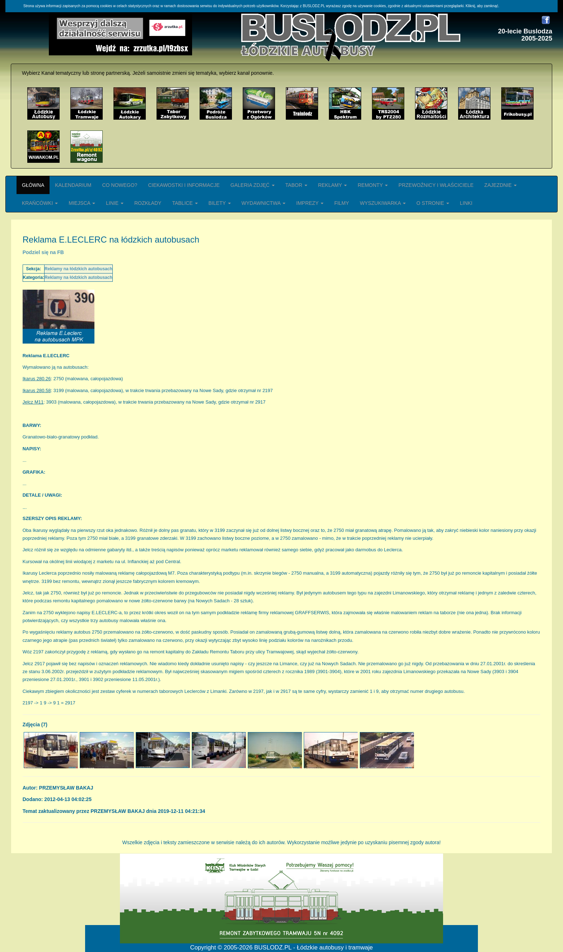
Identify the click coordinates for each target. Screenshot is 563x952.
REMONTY (373, 185)
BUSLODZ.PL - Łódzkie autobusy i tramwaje (313, 947)
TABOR (296, 185)
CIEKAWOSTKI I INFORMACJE (183, 185)
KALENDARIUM (73, 185)
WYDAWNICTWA (264, 203)
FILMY (341, 203)
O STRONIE (433, 203)
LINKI (466, 203)
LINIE (115, 203)
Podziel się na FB (43, 252)
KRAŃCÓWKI (40, 203)
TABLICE (184, 203)
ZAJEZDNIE (500, 185)
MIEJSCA (82, 203)
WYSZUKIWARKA (383, 203)
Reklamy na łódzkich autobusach (78, 268)
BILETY (220, 203)
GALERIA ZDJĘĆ (253, 185)
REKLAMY (332, 185)
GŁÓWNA (33, 185)
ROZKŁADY (147, 203)
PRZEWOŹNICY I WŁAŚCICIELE (436, 185)
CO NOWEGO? (119, 185)
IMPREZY (310, 203)
